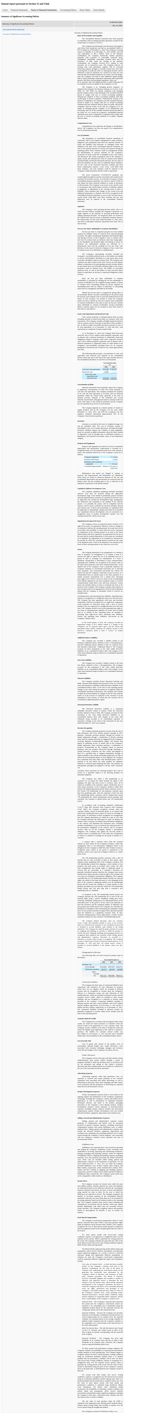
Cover (5, 10)
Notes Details (98, 10)
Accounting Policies (68, 10)
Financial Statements (19, 10)
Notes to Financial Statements (44, 10)
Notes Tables (85, 10)
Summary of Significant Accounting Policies (17, 34)
